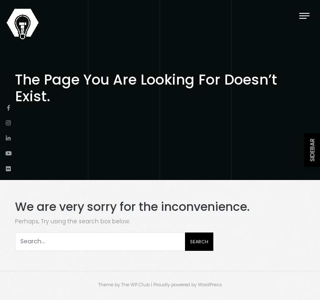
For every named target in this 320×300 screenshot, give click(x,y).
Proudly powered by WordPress (187, 284)
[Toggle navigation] (304, 15)
